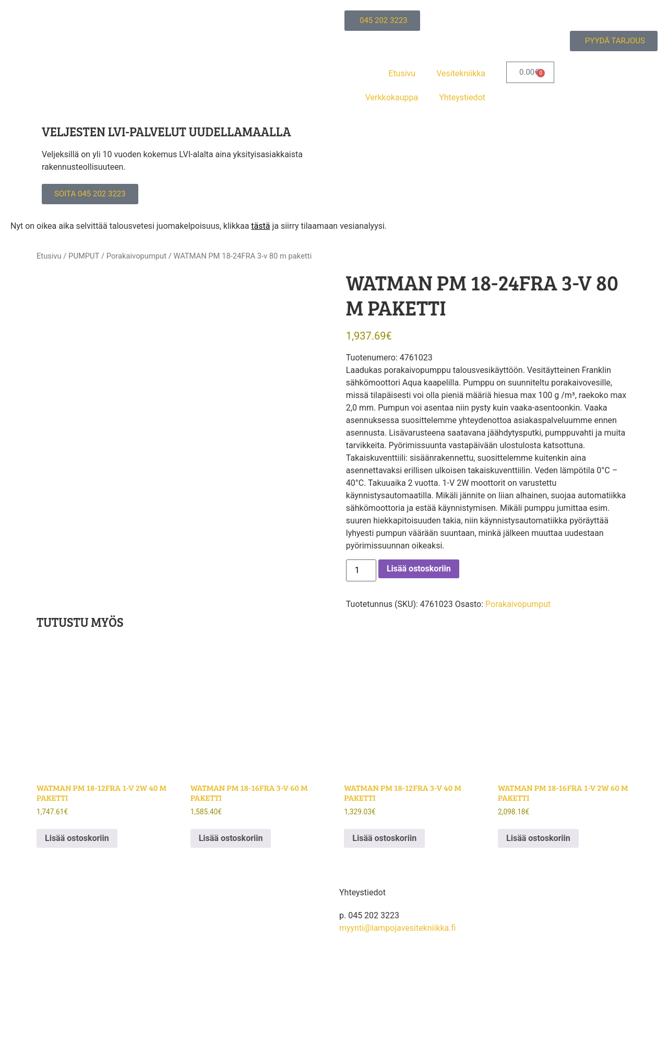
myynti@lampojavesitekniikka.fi (397, 928)
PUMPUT (83, 256)
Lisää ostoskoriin (419, 569)
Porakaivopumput (136, 256)
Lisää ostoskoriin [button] (77, 838)
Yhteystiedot (462, 97)
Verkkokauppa (391, 97)
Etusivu (401, 73)
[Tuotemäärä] (361, 570)
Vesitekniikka (460, 73)
